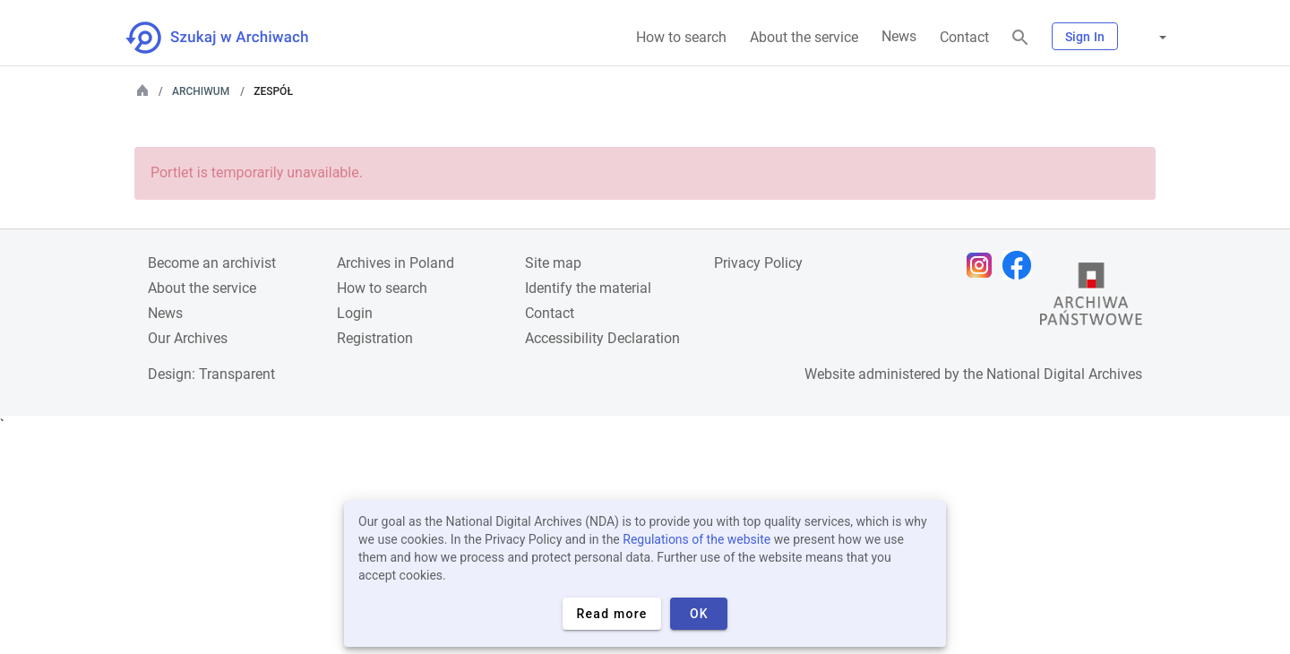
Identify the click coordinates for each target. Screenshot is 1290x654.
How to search (681, 37)
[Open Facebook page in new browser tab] (1021, 265)
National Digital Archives (1064, 374)
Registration (375, 338)
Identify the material (588, 288)
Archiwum (200, 91)
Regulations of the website (696, 539)
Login (355, 313)
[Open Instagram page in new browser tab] (983, 265)
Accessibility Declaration (602, 338)
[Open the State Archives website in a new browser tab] (1091, 298)
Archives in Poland (395, 262)
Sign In (1085, 37)
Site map (553, 262)
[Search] (1020, 38)
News (899, 36)
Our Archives (188, 338)
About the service (804, 37)
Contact (964, 37)
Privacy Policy (758, 262)
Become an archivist (212, 262)
